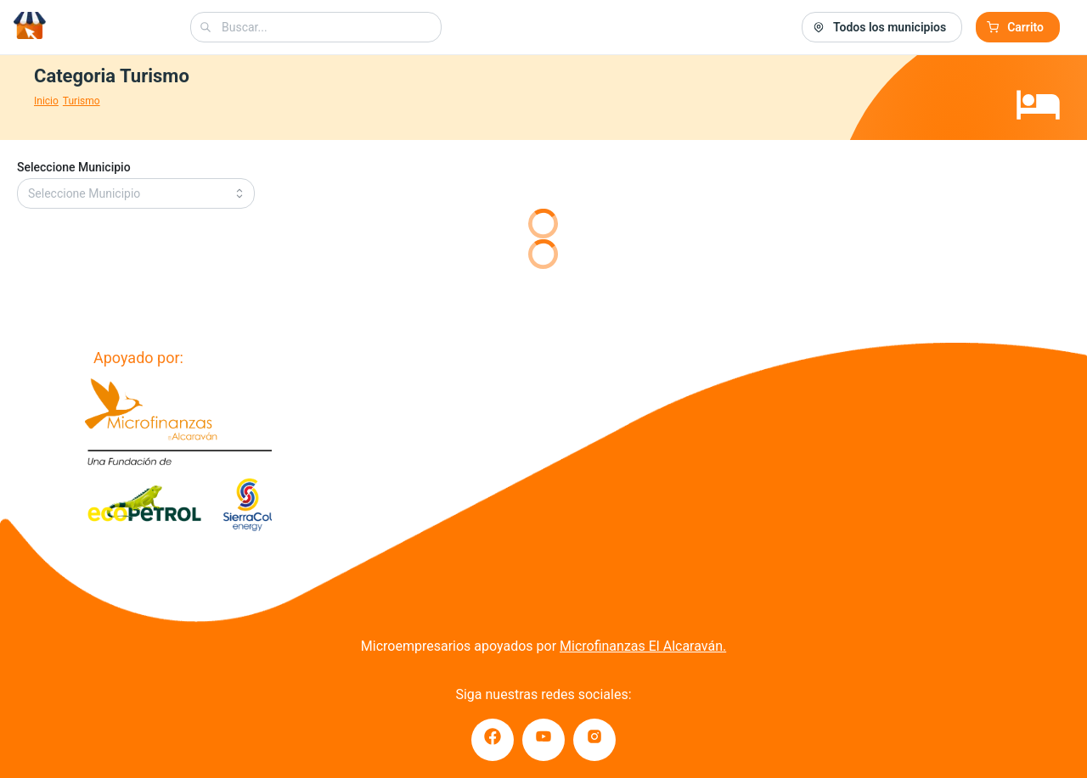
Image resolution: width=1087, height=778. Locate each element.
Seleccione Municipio (74, 167)
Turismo (81, 101)
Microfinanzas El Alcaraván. (643, 646)
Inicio (46, 101)
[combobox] (316, 27)
